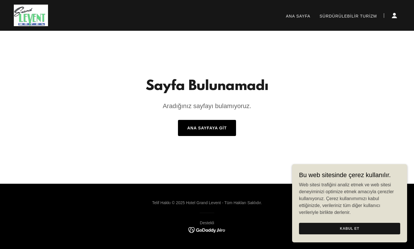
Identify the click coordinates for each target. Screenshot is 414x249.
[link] (31, 15)
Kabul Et (349, 228)
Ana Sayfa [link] (298, 16)
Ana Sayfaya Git (207, 128)
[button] (394, 15)
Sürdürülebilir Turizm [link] (348, 16)
